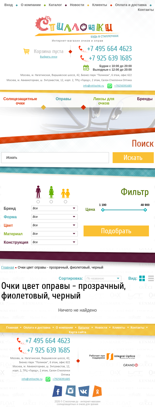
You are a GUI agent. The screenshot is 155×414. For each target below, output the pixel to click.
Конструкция (16, 242)
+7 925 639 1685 (110, 58)
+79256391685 (119, 85)
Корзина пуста (48, 51)
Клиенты (99, 5)
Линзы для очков (103, 101)
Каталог (55, 5)
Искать (133, 157)
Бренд (10, 208)
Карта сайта (77, 332)
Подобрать (116, 231)
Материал (13, 234)
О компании (31, 5)
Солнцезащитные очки (20, 101)
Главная (12, 327)
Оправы (63, 99)
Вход (8, 5)
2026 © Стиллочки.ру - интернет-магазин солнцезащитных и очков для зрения (77, 403)
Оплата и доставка (131, 5)
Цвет (8, 225)
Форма (10, 217)
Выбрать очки (48, 56)
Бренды (145, 99)
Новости (77, 5)
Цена (90, 209)
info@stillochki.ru (93, 85)
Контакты (146, 10)
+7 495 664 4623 (109, 49)
